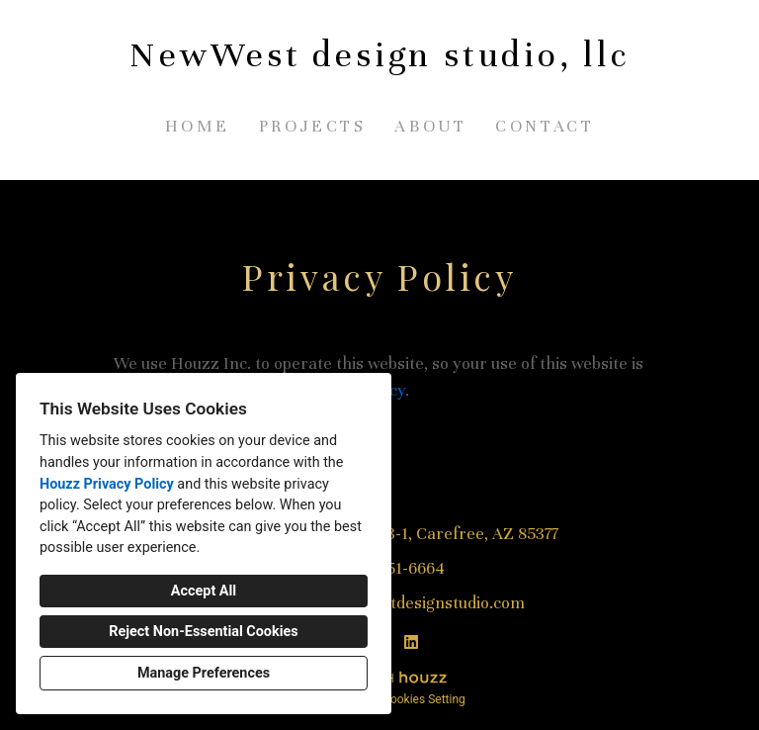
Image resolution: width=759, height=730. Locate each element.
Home (197, 126)
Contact (544, 126)
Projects (313, 126)
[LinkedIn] (411, 642)
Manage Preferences (203, 673)
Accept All (203, 591)
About (430, 126)
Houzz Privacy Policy (107, 484)
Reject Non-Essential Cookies (203, 631)
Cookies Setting (423, 699)
